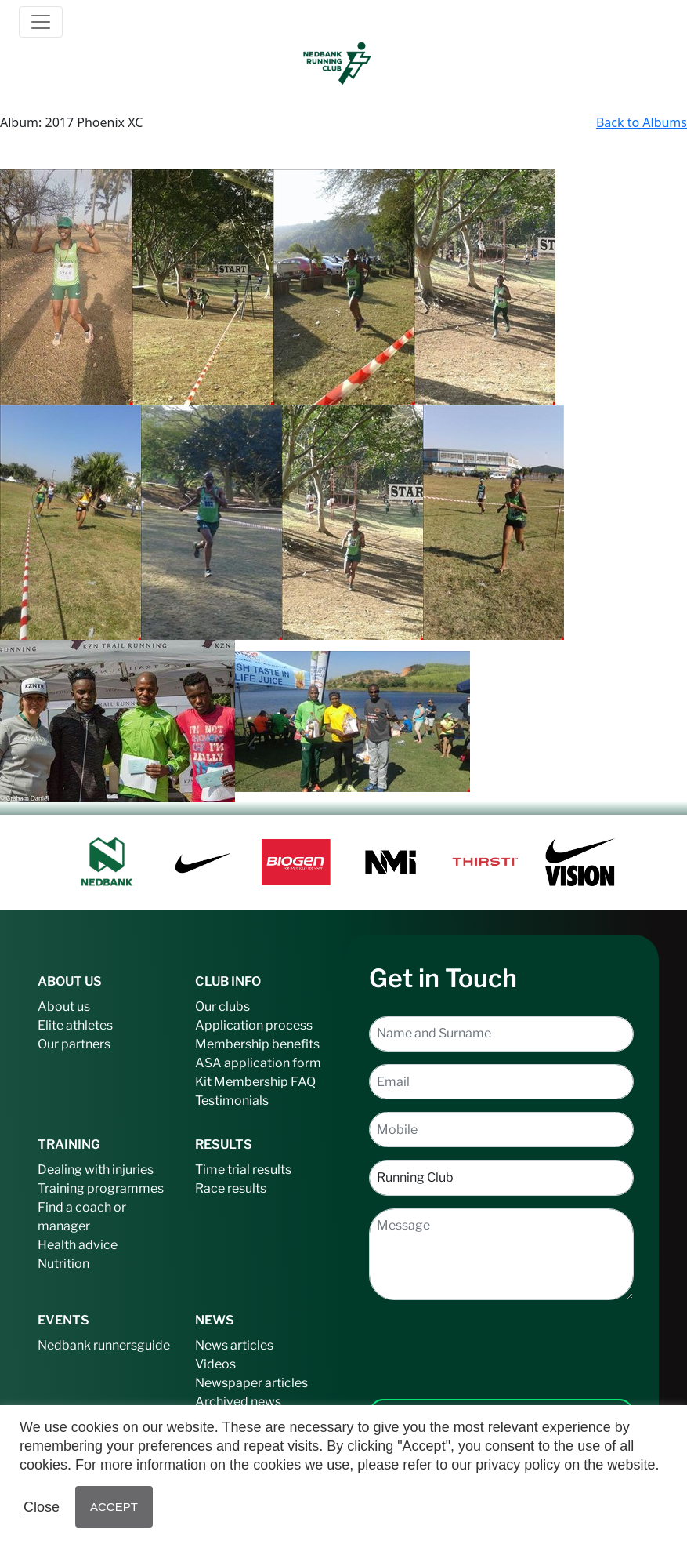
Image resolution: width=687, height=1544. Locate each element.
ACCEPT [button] (114, 1506)
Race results (230, 1188)
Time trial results (243, 1169)
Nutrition (63, 1263)
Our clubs (222, 1006)
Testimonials (232, 1100)
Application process (254, 1025)
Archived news (238, 1401)
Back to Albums (641, 122)
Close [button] (42, 1507)
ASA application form (258, 1062)
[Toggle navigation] (41, 22)
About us (64, 1006)
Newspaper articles (251, 1382)
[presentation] (501, 1337)
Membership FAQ (265, 1081)
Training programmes (101, 1188)
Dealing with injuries (96, 1169)
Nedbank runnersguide (104, 1345)
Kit (203, 1081)
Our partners (74, 1044)
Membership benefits (257, 1044)
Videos (215, 1364)
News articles (234, 1345)
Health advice (78, 1244)
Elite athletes (75, 1025)
